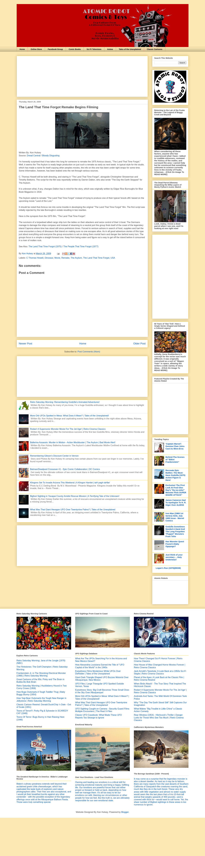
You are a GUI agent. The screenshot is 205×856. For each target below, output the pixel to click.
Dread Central (33, 155)
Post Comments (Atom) (89, 351)
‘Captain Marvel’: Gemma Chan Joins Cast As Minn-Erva (175, 446)
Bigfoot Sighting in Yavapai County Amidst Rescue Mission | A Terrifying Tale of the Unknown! (74, 496)
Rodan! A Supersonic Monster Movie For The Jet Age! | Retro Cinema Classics (68, 429)
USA (113, 258)
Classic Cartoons (154, 49)
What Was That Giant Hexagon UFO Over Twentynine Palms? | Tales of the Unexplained (72, 509)
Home (22, 49)
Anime (110, 49)
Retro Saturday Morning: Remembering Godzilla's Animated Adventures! (65, 402)
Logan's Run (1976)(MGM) (168, 568)
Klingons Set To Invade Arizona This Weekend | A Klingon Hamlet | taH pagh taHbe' (70, 482)
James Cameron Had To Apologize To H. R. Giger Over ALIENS (176, 502)
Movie (57, 258)
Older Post (139, 343)
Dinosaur (49, 258)
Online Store (36, 49)
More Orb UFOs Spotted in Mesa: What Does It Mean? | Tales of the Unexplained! (69, 415)
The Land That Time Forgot (96, 258)
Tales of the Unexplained (130, 49)
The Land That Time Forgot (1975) (45, 246)
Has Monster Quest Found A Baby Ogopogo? (175, 543)
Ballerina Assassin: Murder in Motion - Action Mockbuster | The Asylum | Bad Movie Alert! (72, 442)
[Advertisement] (82, 76)
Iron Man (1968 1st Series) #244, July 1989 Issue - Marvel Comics (175, 517)
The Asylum (76, 258)
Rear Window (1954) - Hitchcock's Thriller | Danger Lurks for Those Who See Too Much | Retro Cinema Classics (158, 717)
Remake (65, 258)
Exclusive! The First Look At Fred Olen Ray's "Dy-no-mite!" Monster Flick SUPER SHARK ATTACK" (176, 490)
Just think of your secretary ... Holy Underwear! (174, 557)
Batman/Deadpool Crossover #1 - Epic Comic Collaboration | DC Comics (65, 469)
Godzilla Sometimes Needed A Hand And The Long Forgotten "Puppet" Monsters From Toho (175, 531)
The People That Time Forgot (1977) (81, 246)
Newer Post (25, 343)
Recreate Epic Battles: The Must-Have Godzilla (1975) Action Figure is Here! (175, 475)
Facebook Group (55, 49)
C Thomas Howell (34, 258)
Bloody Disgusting (50, 155)
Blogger (125, 812)
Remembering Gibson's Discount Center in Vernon (54, 456)
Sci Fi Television (94, 49)
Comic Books (75, 49)
